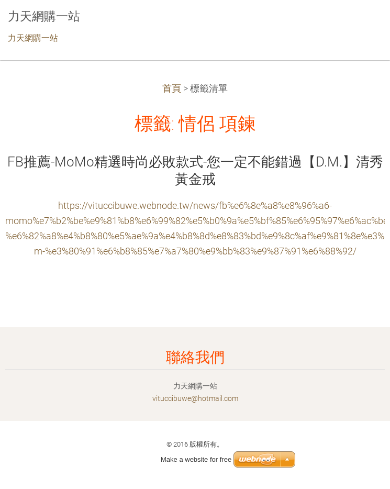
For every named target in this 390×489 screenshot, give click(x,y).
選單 (361, 23)
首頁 (171, 88)
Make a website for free (196, 459)
